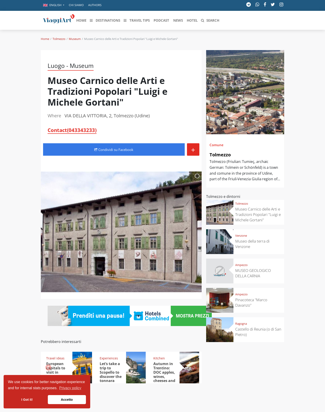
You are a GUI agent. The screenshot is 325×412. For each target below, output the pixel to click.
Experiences (109, 358)
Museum (75, 39)
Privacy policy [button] (70, 388)
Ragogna (241, 324)
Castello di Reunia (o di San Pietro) (258, 331)
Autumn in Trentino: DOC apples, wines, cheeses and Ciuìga (164, 374)
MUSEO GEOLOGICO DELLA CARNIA (253, 273)
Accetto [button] (67, 399)
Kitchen (159, 358)
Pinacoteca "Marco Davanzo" (251, 302)
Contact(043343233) (72, 130)
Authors (94, 5)
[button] (54, 5)
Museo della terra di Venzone (252, 243)
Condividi (113, 149)
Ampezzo (241, 265)
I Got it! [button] (27, 399)
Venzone (241, 236)
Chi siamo (76, 5)
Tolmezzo (59, 39)
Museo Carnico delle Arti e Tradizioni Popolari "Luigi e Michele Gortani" (258, 214)
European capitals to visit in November (55, 370)
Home (45, 39)
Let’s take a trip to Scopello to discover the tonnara (111, 372)
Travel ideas (55, 358)
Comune (217, 145)
